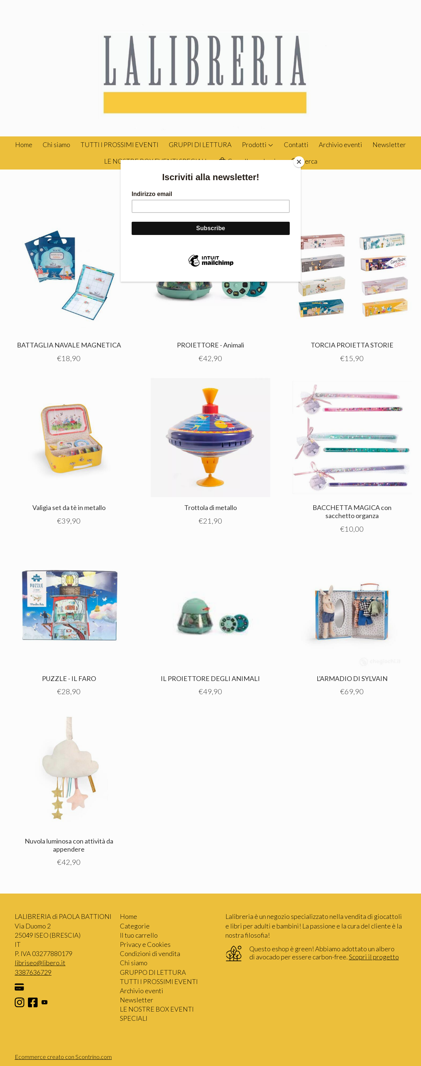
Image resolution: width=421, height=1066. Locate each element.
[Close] (298, 161)
